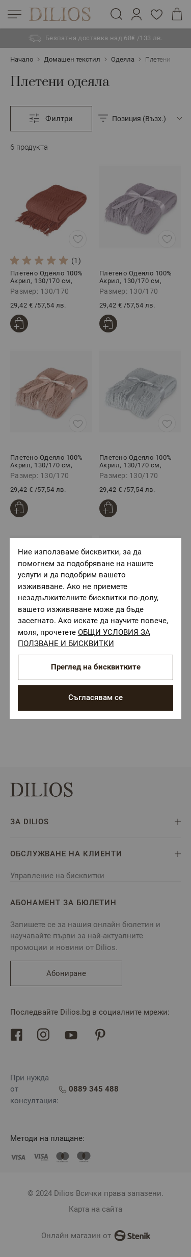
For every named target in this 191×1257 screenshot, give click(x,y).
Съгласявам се (95, 697)
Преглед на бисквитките (96, 667)
